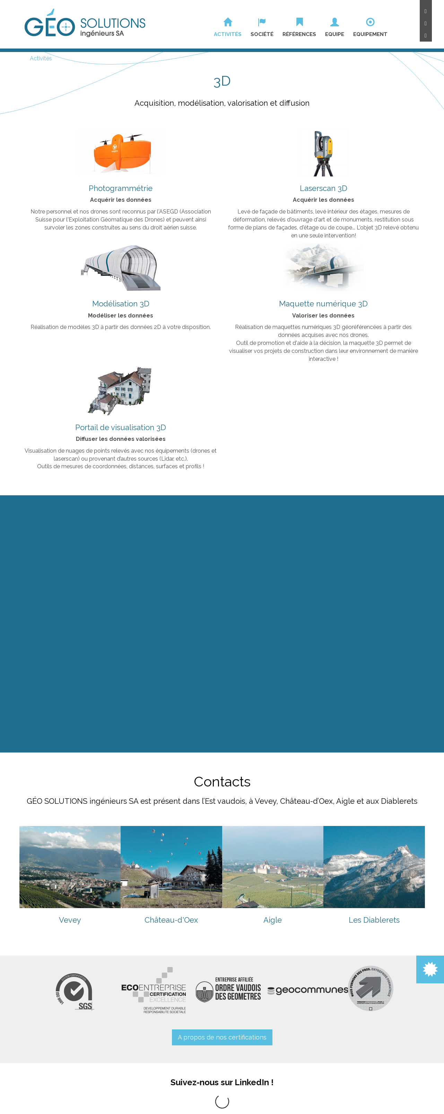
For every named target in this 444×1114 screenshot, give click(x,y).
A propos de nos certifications (222, 1037)
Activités (41, 58)
